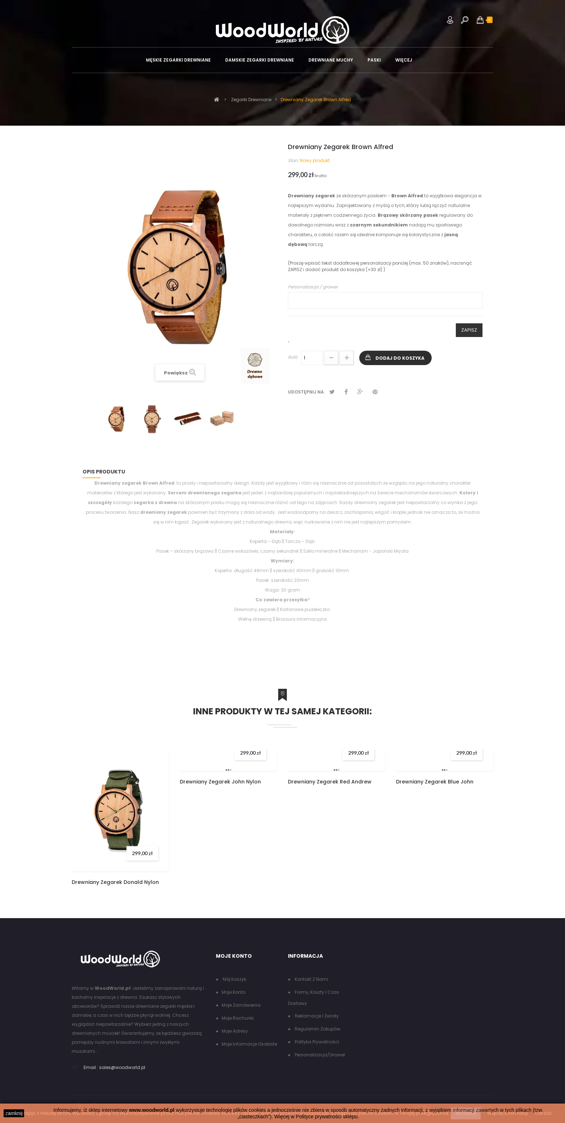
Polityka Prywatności (316, 1042)
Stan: (293, 160)
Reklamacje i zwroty (316, 1016)
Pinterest (375, 392)
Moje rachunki (238, 1018)
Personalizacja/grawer (319, 1055)
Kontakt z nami (311, 979)
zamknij (13, 1113)
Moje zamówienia (241, 1005)
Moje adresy (235, 1031)
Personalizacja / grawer (313, 287)
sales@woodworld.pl (122, 1067)
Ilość (293, 357)
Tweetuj (332, 392)
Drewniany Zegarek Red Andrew (330, 781)
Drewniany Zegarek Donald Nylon (115, 882)
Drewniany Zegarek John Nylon (220, 781)
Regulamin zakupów (317, 1029)
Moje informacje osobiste (249, 1044)
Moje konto (233, 992)
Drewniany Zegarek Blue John (434, 781)
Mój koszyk (234, 979)
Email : (91, 1067)
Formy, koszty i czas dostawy (313, 997)
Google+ (360, 392)
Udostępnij (346, 392)
